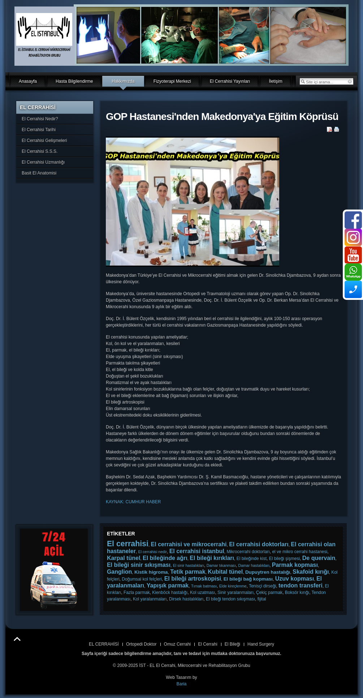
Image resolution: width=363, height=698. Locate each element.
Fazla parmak (137, 592)
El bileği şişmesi (284, 558)
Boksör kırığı (297, 592)
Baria (181, 683)
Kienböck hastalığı (169, 592)
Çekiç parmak (269, 592)
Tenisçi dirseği (262, 586)
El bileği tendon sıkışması (230, 599)
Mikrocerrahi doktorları (247, 551)
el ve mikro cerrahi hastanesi (299, 551)
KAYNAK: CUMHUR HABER (133, 501)
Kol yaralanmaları (150, 599)
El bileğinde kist (252, 558)
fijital (262, 599)
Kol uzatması (202, 592)
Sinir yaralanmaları (235, 592)
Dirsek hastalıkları (186, 599)
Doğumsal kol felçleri (142, 579)
